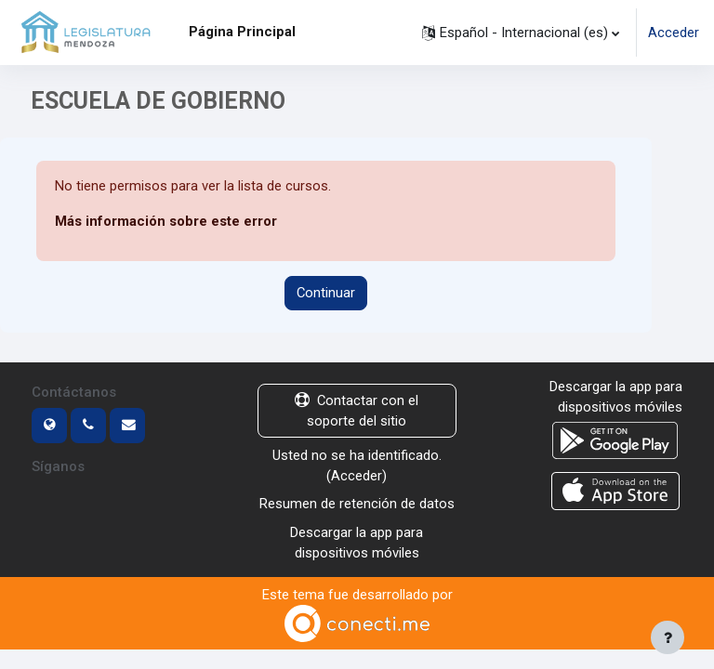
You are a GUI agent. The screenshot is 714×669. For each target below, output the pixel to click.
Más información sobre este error (166, 221)
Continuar (326, 292)
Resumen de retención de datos (357, 503)
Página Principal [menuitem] (242, 31)
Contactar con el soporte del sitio (356, 410)
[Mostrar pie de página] (667, 637)
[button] (520, 32)
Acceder (673, 32)
